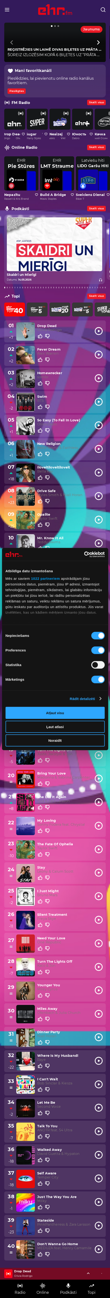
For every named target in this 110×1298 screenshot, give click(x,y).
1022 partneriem (45, 578)
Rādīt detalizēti (82, 699)
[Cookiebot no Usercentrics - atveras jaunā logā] (84, 554)
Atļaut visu (55, 713)
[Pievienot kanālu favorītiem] (23, 134)
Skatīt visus (96, 102)
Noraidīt (55, 740)
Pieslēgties (16, 91)
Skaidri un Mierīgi (21, 275)
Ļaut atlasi (55, 727)
